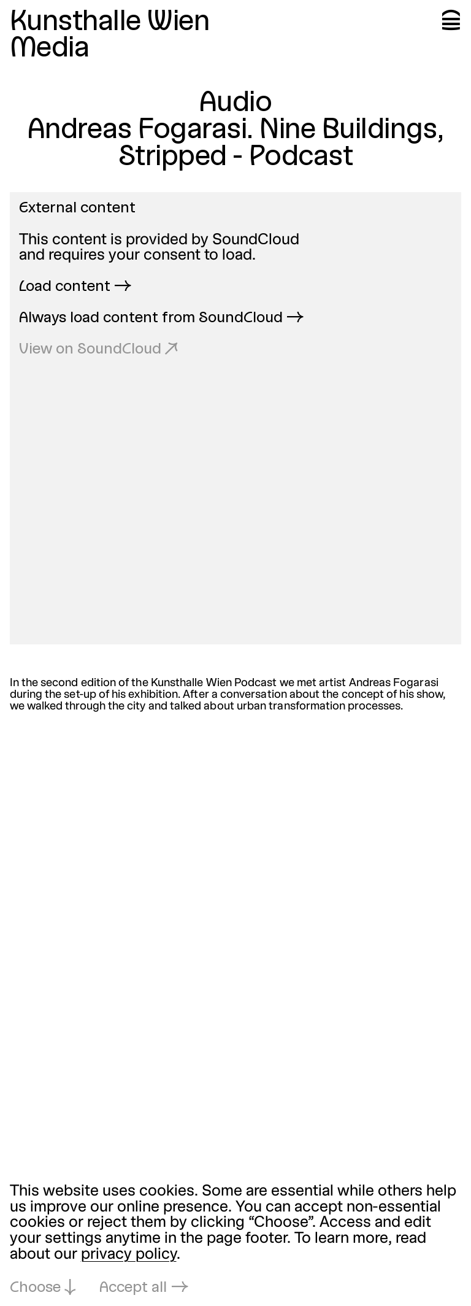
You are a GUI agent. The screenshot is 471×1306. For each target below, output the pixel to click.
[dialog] (235, 1240)
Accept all (133, 1288)
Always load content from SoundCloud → (161, 318)
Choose (35, 1288)
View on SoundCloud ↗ (98, 350)
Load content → (75, 287)
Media (50, 49)
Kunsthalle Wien (110, 23)
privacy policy (129, 1255)
